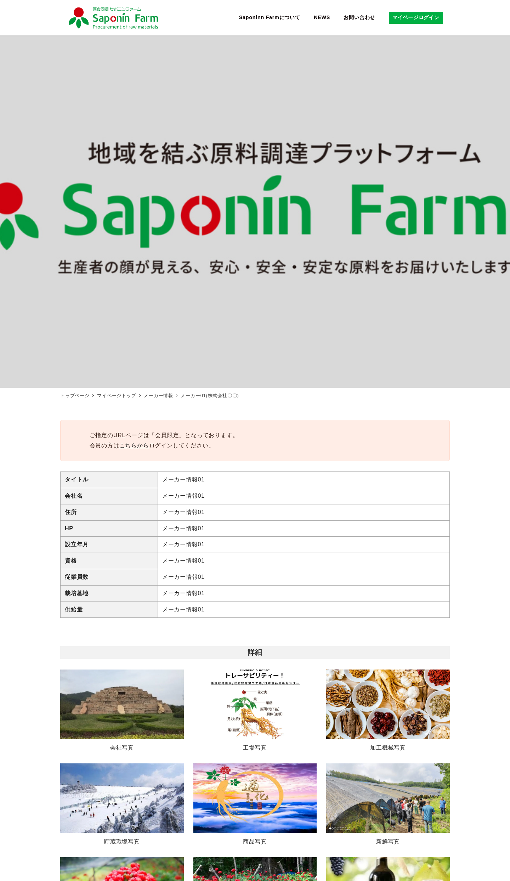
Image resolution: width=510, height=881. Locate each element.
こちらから (134, 445)
